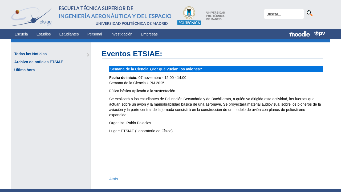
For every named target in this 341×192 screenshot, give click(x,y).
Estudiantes (69, 34)
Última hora (24, 70)
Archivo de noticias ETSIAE (38, 62)
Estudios (43, 34)
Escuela (21, 34)
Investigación (121, 34)
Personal (94, 34)
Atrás (113, 179)
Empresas (149, 34)
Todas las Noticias (30, 54)
